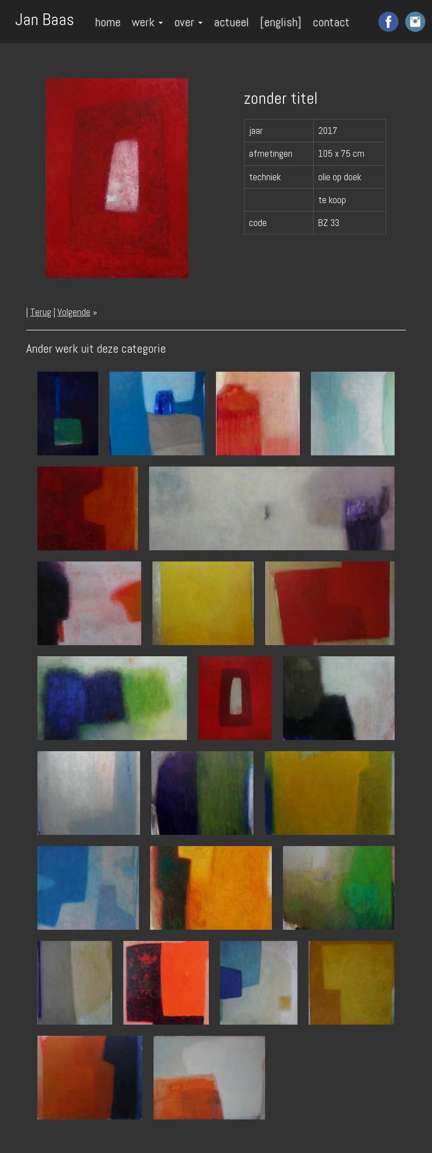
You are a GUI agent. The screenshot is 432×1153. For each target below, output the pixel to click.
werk (147, 22)
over (188, 22)
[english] (280, 22)
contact (331, 22)
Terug (40, 312)
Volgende (73, 312)
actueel (231, 22)
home (108, 22)
